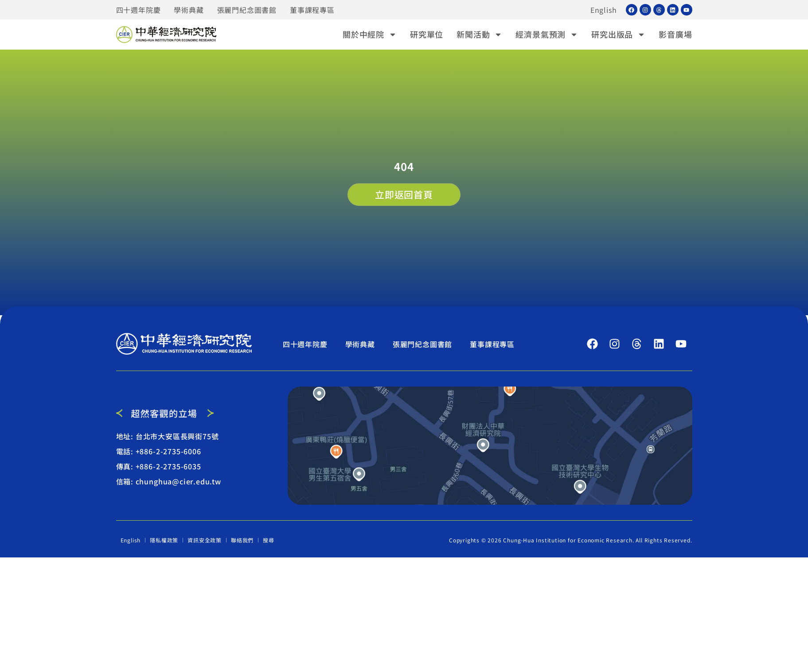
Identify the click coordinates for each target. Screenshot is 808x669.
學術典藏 (188, 9)
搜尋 (268, 540)
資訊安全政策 (204, 540)
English (603, 9)
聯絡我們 (242, 540)
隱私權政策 (164, 540)
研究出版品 (618, 34)
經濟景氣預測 (546, 34)
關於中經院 (370, 34)
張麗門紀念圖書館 (247, 9)
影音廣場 (675, 34)
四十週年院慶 (138, 9)
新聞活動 (479, 34)
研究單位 (426, 34)
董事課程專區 (312, 9)
